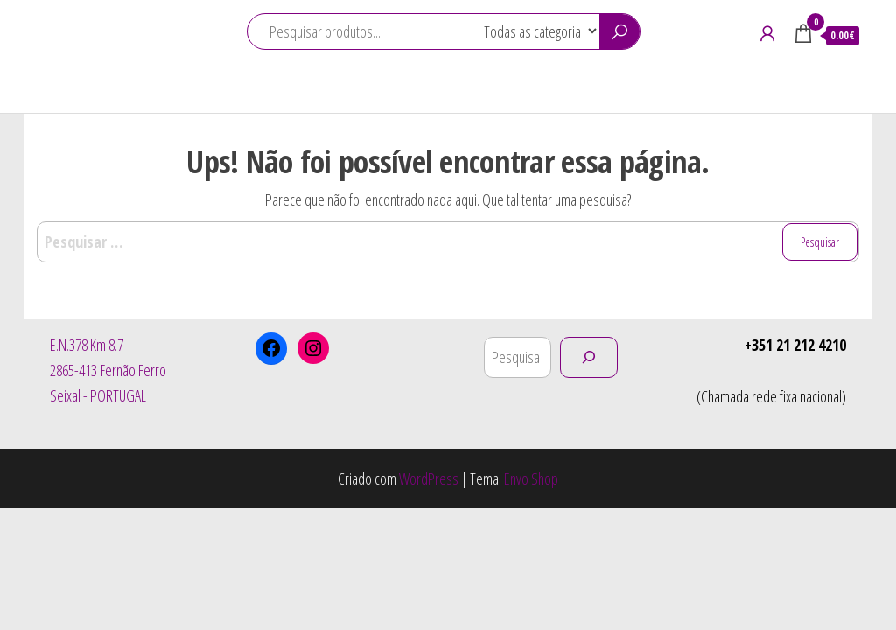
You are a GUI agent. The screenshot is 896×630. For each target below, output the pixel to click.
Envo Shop (531, 478)
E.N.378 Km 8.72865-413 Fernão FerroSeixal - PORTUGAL (108, 370)
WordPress (428, 478)
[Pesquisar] (589, 357)
